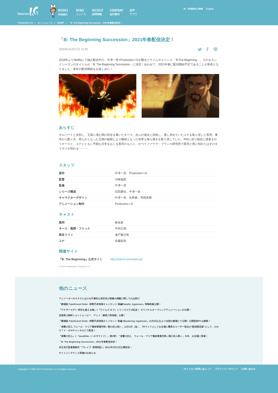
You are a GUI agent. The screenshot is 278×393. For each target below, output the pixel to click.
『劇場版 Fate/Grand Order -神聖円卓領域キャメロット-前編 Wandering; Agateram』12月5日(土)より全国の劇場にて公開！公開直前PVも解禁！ (134, 321)
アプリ (133, 14)
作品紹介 (63, 14)
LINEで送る (215, 49)
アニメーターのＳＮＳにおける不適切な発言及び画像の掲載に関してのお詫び (99, 298)
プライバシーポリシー (226, 369)
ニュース (81, 14)
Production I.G (28, 11)
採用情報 (97, 14)
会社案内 (115, 14)
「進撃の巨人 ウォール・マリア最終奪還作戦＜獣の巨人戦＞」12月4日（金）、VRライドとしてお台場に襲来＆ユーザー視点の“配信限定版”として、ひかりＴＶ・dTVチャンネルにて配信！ (139, 328)
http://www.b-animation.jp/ (126, 259)
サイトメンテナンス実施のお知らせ (77, 353)
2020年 (60, 23)
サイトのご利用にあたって (198, 369)
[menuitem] (60, 11)
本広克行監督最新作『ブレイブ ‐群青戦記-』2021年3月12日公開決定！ (95, 347)
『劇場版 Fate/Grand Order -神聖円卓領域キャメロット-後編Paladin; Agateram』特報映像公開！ (110, 304)
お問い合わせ (248, 369)
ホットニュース (45, 23)
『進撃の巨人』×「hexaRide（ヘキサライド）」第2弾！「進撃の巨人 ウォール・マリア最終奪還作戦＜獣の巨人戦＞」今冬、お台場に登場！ (133, 336)
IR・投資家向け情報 (193, 9)
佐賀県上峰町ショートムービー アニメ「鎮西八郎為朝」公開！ (92, 315)
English (210, 9)
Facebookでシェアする (207, 49)
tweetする (200, 49)
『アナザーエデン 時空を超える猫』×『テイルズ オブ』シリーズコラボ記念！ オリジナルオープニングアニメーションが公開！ (125, 310)
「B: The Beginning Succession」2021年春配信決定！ (95, 23)
